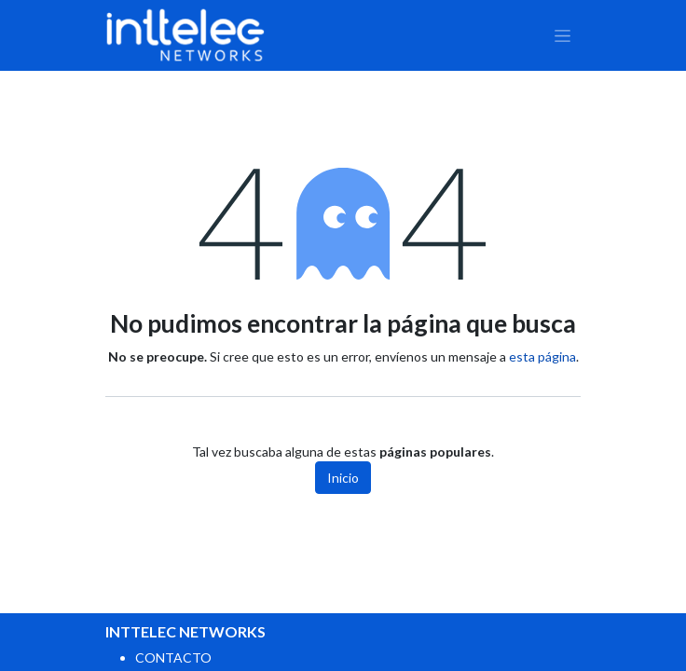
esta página (542, 356)
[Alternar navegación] (562, 35)
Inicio (343, 478)
